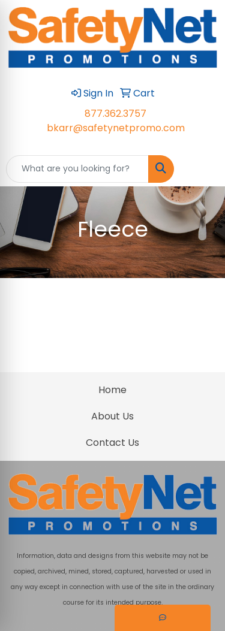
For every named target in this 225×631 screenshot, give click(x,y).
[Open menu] (201, 169)
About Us (112, 416)
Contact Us (112, 442)
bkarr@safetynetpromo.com (116, 128)
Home (112, 390)
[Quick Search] (77, 169)
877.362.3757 (115, 113)
